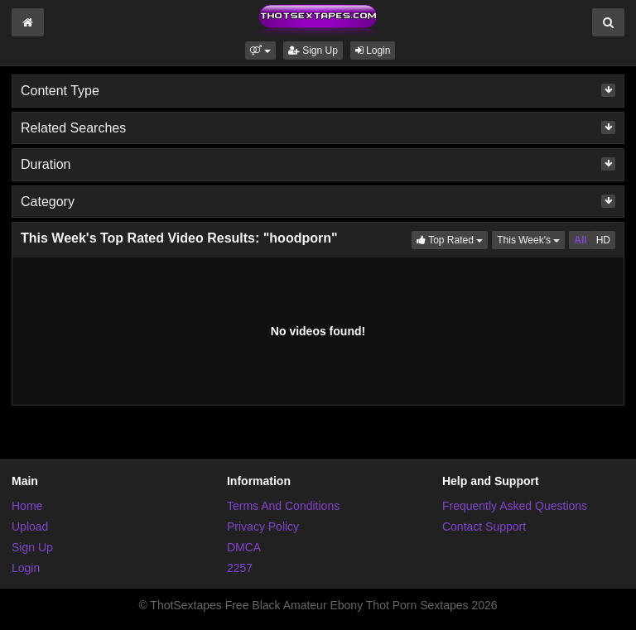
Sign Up (313, 50)
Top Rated (452, 239)
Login (373, 50)
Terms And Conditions (283, 505)
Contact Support (484, 526)
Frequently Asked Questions (514, 505)
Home (27, 505)
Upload (30, 526)
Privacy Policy (263, 526)
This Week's (531, 239)
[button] (260, 50)
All (580, 240)
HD (603, 240)
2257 (240, 568)
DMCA (244, 547)
